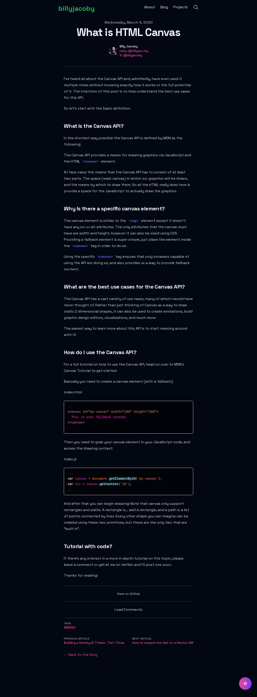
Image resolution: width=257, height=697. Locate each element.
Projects (180, 7)
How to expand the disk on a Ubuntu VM (162, 643)
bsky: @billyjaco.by (134, 51)
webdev (70, 627)
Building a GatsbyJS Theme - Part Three (94, 643)
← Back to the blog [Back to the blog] (80, 654)
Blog (164, 7)
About (149, 7)
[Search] (196, 7)
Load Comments (128, 609)
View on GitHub (128, 594)
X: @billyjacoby (131, 55)
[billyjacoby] (76, 7)
